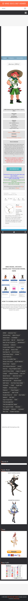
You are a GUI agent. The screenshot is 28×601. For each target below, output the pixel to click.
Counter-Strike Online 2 (9, 347)
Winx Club (5, 411)
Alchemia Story (6, 335)
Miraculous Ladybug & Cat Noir (10, 378)
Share (10, 198)
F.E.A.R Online (15, 352)
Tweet (6, 199)
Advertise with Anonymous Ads (10, 427)
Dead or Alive (14, 349)
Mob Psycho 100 (7, 380)
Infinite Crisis (6, 364)
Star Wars (11, 397)
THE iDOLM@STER (8, 402)
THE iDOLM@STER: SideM (10, 404)
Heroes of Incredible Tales (9, 359)
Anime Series (6, 337)
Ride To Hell (15, 392)
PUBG (12, 385)
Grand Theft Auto (7, 356)
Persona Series (13, 387)
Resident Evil (6, 392)
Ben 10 (13, 340)
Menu (3, 8)
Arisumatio (19, 207)
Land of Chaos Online (8, 371)
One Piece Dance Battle (17, 383)
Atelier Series (6, 340)
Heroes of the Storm (8, 361)
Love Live (22, 373)
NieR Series (6, 383)
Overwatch (5, 385)
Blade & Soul (20, 340)
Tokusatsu (17, 406)
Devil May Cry (6, 352)
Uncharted (21, 409)
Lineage (5, 373)
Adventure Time (12, 333)
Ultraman (13, 409)
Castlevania (6, 345)
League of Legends (20, 371)
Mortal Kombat (17, 380)
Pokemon (14, 193)
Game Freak (14, 135)
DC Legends (6, 349)
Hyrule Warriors (19, 361)
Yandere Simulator (14, 411)
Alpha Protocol (16, 335)
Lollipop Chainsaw (13, 373)
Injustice (13, 364)
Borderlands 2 (21, 342)
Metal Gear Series (17, 376)
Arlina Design (16, 598)
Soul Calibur (22, 395)
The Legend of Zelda (8, 406)
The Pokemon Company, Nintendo (14, 137)
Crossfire (19, 347)
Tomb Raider (6, 409)
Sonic (15, 395)
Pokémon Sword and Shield (14, 132)
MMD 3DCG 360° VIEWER (15, 3)
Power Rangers (15, 390)
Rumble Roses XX (7, 395)
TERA (15, 399)
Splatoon (5, 397)
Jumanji (19, 366)
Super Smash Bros (7, 399)
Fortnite (17, 354)
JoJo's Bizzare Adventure (9, 366)
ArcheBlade (14, 337)
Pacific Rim (19, 385)
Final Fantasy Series (8, 354)
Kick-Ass (5, 368)
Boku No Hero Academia (9, 342)
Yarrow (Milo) (14, 64)
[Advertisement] (14, 40)
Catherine (13, 345)
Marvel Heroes (6, 376)
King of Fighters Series (15, 368)
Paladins (5, 387)
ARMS (4, 333)
